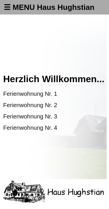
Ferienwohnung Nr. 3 (30, 116)
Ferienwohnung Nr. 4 (30, 128)
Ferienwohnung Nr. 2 (30, 105)
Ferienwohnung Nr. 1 (30, 94)
